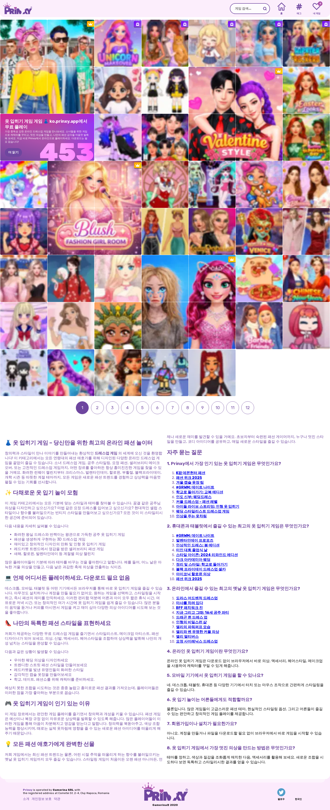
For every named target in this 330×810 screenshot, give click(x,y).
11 (232, 407)
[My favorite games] (317, 9)
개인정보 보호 (42, 799)
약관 (57, 799)
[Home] (282, 9)
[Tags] (299, 9)
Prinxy (27, 789)
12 (247, 407)
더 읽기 (13, 152)
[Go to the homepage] (16, 8)
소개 (26, 799)
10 (217, 407)
